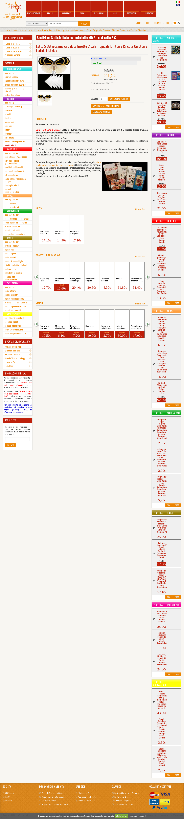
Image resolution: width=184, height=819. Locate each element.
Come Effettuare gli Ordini (53, 793)
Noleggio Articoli (49, 800)
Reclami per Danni (122, 797)
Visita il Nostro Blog (13, 346)
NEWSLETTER (10, 420)
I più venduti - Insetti (163, 135)
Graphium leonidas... (105, 280)
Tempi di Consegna (86, 800)
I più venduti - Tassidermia (166, 604)
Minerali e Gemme (33, 7)
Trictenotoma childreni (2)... (137, 280)
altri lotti (42, 30)
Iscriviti (10, 445)
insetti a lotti (28, 30)
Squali (82, 7)
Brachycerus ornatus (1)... (75, 280)
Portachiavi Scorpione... (75, 233)
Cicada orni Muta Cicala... (106, 327)
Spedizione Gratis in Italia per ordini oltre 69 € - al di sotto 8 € (76, 37)
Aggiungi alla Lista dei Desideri (106, 106)
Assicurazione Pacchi (87, 797)
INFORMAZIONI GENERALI (15, 373)
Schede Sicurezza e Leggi (15, 358)
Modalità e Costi (85, 793)
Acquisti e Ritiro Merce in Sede (55, 804)
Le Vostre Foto (11, 362)
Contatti (157, 23)
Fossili (115, 7)
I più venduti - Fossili (163, 512)
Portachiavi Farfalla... (44, 233)
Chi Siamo (9, 793)
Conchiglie (66, 7)
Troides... (120, 279)
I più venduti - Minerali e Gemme (165, 39)
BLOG (167, 23)
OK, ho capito (121, 816)
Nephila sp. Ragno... (45, 280)
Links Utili (9, 366)
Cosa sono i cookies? (137, 816)
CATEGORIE (9, 63)
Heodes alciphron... (75, 327)
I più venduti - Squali (163, 310)
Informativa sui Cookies (124, 804)
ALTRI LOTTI (98, 63)
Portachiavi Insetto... (59, 233)
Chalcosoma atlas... (60, 280)
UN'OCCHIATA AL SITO (14, 37)
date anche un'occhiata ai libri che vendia (68, 163)
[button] (38, 276)
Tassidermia (131, 7)
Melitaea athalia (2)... (60, 327)
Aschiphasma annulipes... (136, 327)
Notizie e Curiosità (12, 354)
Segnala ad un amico (101, 111)
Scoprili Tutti (173, 127)
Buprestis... (90, 326)
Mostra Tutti (140, 209)
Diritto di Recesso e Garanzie (126, 793)
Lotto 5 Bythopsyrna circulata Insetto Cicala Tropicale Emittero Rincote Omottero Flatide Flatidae (97, 30)
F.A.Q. (7, 797)
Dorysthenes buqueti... (91, 280)
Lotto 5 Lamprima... (121, 327)
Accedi (138, 23)
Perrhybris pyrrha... (44, 327)
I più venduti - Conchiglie (165, 220)
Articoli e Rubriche (12, 350)
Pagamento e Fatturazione (53, 797)
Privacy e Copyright (122, 800)
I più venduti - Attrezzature (159, 683)
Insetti (50, 7)
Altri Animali (99, 7)
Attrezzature (148, 7)
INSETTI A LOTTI (100, 58)
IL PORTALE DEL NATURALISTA (17, 341)
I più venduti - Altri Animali (166, 412)
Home (148, 23)
